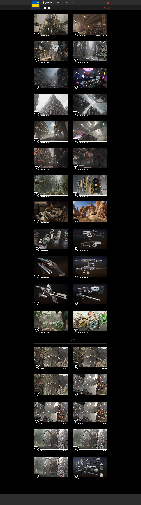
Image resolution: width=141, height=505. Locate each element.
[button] (65, 2)
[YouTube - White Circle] (49, 8)
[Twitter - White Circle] (45, 8)
